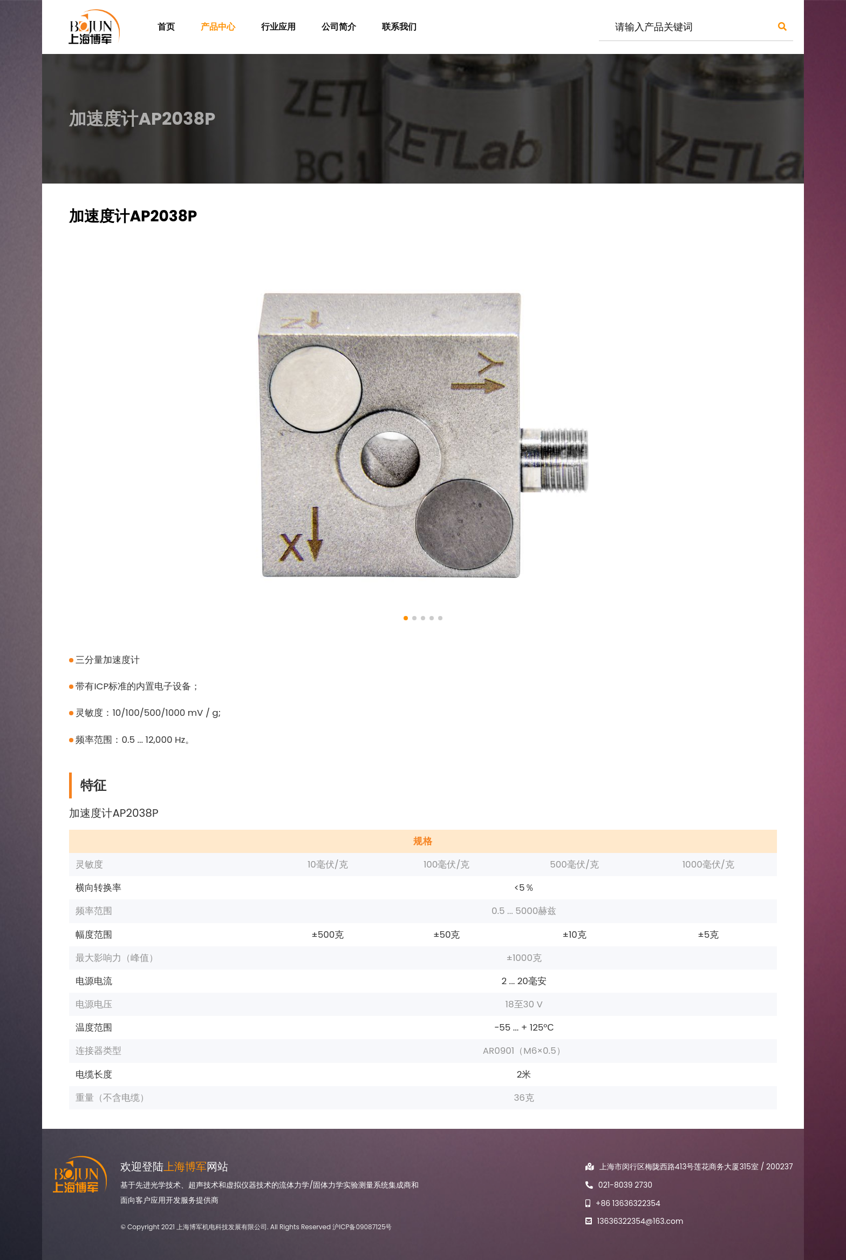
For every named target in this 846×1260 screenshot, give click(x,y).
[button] (406, 618)
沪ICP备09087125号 (362, 1226)
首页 (166, 27)
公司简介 (339, 27)
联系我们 (399, 27)
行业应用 (278, 27)
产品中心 (218, 27)
